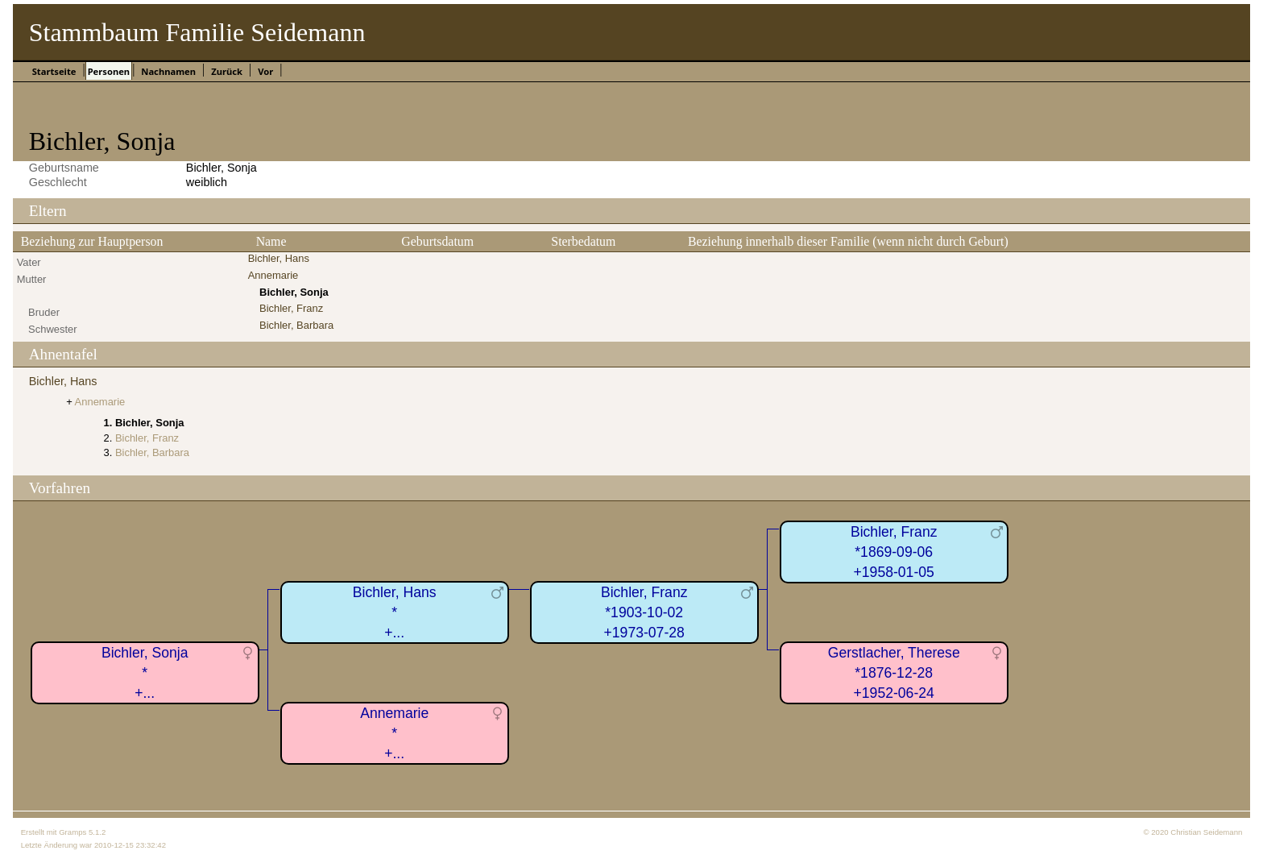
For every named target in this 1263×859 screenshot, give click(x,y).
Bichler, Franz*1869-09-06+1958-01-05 (894, 551)
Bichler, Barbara (296, 325)
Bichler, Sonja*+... (144, 672)
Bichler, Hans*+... (395, 612)
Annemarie (273, 275)
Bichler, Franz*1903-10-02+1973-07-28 (644, 612)
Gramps (72, 832)
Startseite (54, 71)
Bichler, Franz (291, 308)
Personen (109, 71)
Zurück (226, 71)
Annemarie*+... (394, 733)
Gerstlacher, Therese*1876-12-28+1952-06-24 (894, 672)
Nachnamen (168, 71)
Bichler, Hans (278, 258)
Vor (265, 71)
